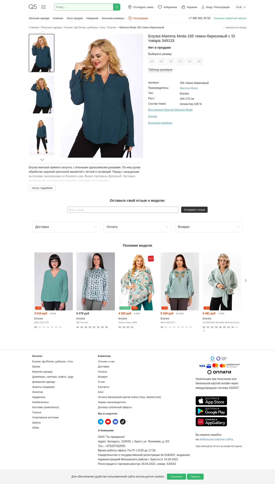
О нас (101, 381)
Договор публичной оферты (115, 407)
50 (161, 61)
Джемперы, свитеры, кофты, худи (52, 376)
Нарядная (92, 18)
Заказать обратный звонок (230, 18)
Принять (195, 476)
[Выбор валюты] (240, 7)
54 (180, 61)
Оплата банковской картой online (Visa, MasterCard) (129, 397)
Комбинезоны (40, 402)
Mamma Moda (189, 88)
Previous (29, 280)
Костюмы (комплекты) (45, 407)
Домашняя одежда (43, 381)
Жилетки (37, 391)
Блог (100, 391)
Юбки (35, 427)
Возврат (103, 376)
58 (199, 61)
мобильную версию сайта (216, 439)
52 (171, 61)
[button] (42, 32)
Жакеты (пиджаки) (43, 386)
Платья (36, 412)
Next (245, 280)
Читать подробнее (42, 188)
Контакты (103, 386)
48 (152, 61)
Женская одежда (39, 18)
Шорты (36, 422)
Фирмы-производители (112, 402)
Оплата (102, 371)
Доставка (103, 366)
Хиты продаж (75, 18)
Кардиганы (38, 397)
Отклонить (176, 476)
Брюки (36, 366)
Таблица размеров (160, 69)
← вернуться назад (234, 27)
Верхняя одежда (42, 371)
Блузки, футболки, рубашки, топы (52, 361)
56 (189, 61)
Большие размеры (113, 18)
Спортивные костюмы (45, 417)
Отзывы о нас (106, 361)
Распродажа (138, 18)
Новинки (58, 18)
